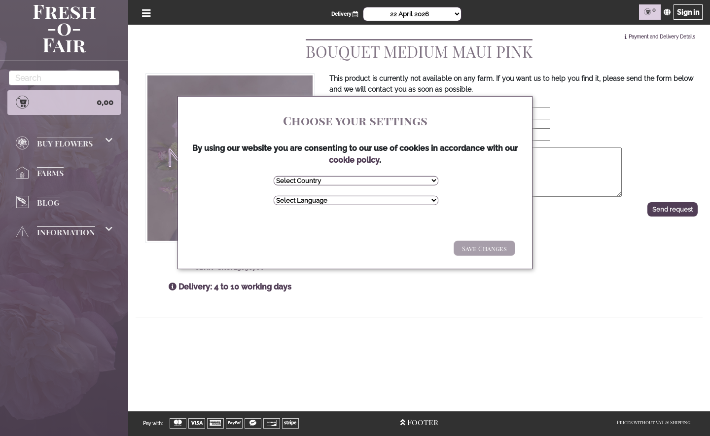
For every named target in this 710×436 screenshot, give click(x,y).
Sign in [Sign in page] (688, 12)
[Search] (64, 78)
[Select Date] (412, 14)
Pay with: (153, 423)
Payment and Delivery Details (662, 36)
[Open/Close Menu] (145, 12)
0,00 (64, 102)
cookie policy (354, 160)
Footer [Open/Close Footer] (419, 422)
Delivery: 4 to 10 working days (230, 286)
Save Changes (484, 248)
